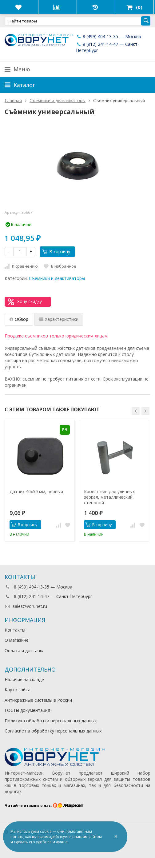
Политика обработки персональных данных (51, 721)
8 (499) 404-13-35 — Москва (108, 36)
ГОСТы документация (27, 710)
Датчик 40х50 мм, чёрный (36, 491)
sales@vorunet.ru (26, 606)
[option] (39, 481)
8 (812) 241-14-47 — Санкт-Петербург (48, 596)
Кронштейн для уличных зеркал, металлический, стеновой (109, 497)
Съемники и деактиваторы (57, 278)
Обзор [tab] (19, 319)
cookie (46, 831)
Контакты (15, 630)
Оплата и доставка (25, 650)
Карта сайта (17, 689)
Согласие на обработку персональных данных (53, 731)
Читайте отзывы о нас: (44, 805)
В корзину (56, 251)
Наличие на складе (24, 679)
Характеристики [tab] (58, 319)
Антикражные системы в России (38, 700)
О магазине (17, 640)
